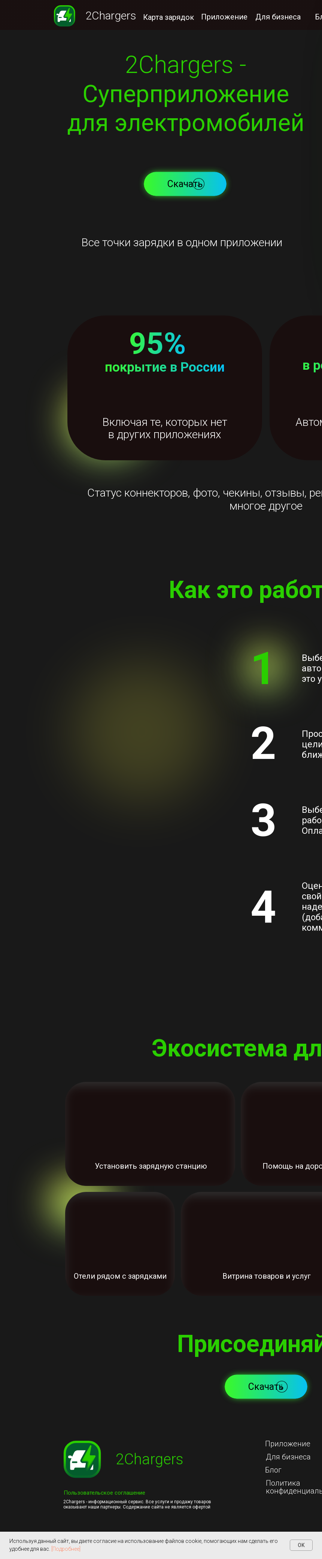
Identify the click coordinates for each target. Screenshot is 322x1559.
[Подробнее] (65, 1549)
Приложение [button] (224, 16)
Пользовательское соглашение (104, 1492)
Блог (273, 1469)
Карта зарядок (168, 17)
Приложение (287, 1443)
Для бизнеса (278, 16)
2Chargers (110, 15)
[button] (185, 184)
